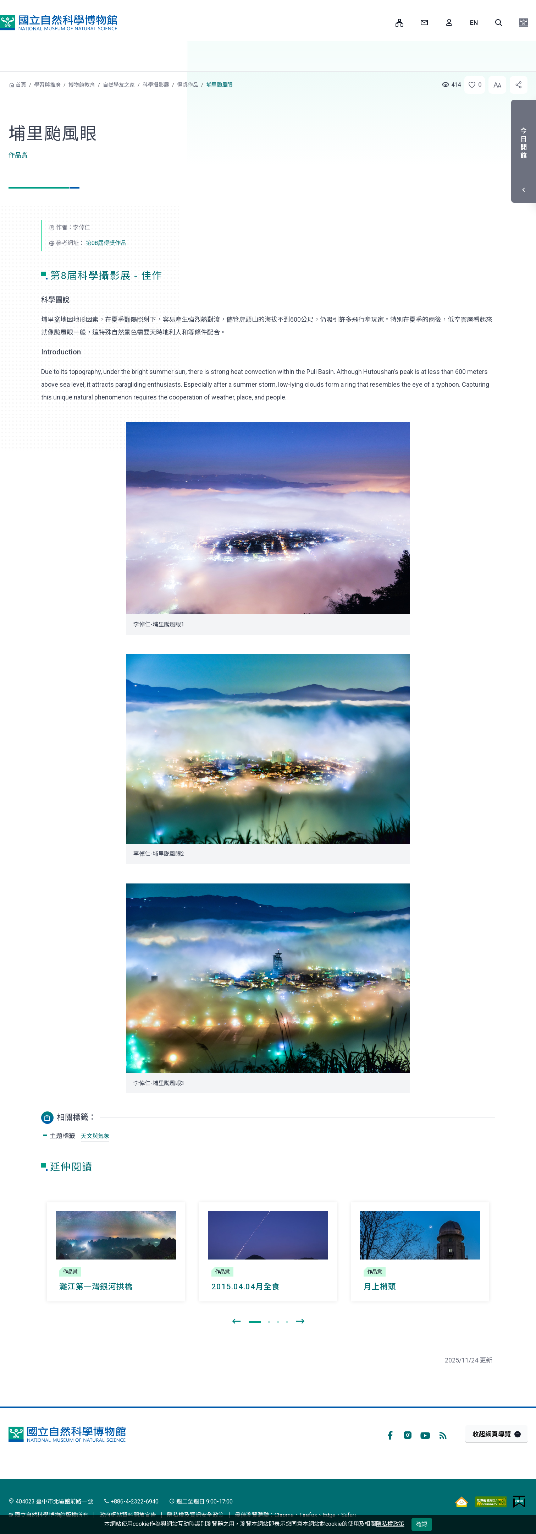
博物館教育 (81, 85)
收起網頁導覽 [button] (492, 1434)
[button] (499, 23)
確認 (421, 1524)
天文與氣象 (95, 1136)
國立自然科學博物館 (58, 22)
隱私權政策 (390, 1524)
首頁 (21, 85)
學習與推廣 (47, 85)
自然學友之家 (119, 85)
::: (385, 22)
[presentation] (236, 1322)
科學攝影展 (156, 85)
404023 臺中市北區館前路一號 (51, 1501)
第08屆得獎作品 (106, 243)
